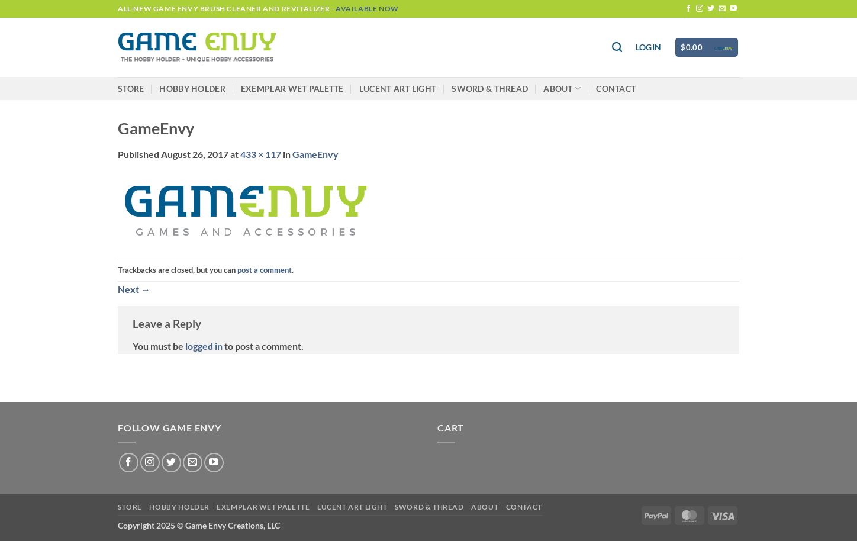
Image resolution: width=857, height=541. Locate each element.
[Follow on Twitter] (710, 9)
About (562, 88)
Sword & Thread (490, 88)
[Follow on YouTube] (733, 9)
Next (134, 289)
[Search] (617, 48)
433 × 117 (260, 154)
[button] (648, 47)
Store (131, 88)
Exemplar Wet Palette (292, 88)
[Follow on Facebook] (688, 9)
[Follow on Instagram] (699, 9)
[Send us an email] (722, 9)
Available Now (367, 8)
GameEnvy (315, 154)
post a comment (264, 270)
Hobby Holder (192, 88)
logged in (204, 346)
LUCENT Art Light (398, 88)
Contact (616, 88)
